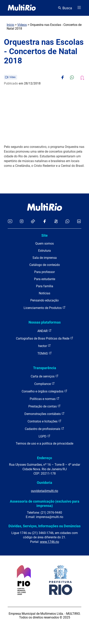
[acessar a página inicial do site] (21, 7)
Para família (44, 286)
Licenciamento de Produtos (45, 308)
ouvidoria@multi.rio (44, 491)
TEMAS (44, 353)
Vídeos (22, 25)
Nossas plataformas (45, 322)
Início (10, 25)
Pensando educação (44, 300)
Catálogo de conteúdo (44, 265)
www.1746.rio (49, 542)
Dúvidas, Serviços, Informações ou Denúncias (44, 526)
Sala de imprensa (44, 258)
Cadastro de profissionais (44, 429)
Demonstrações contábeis (44, 414)
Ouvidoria (44, 482)
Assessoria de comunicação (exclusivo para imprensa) (44, 503)
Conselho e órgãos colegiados (44, 391)
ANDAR (44, 331)
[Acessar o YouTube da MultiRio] (10, 221)
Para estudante (44, 279)
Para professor (44, 272)
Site (44, 235)
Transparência (44, 368)
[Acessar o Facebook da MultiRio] (44, 221)
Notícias (44, 293)
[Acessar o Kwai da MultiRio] (56, 221)
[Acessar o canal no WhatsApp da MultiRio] (67, 221)
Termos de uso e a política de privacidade (44, 443)
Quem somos (44, 243)
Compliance (44, 384)
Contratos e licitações (44, 421)
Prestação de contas (44, 406)
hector (44, 346)
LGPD (44, 436)
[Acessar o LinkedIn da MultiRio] (79, 221)
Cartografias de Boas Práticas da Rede (44, 338)
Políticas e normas (44, 399)
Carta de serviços (44, 376)
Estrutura (44, 250)
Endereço (44, 458)
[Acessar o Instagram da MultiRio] (21, 221)
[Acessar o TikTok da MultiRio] (33, 221)
